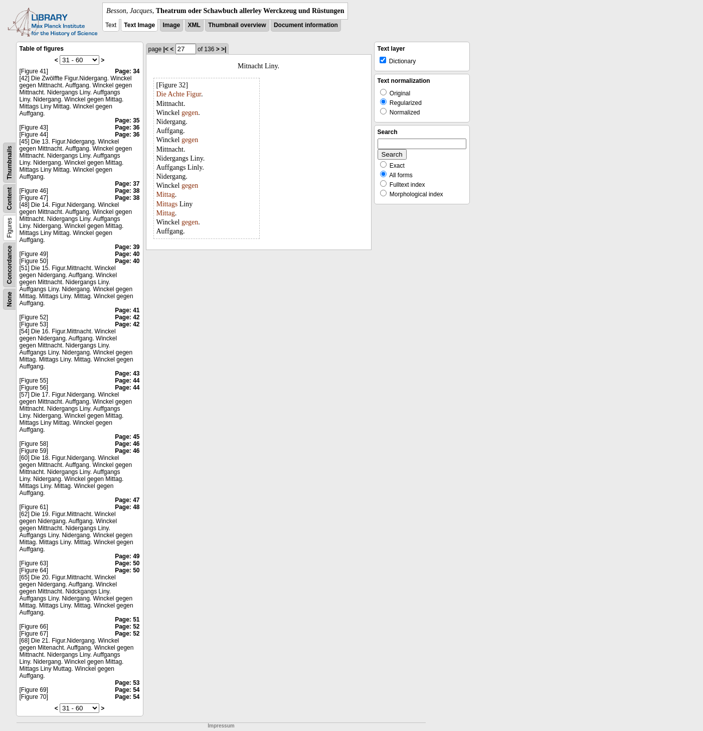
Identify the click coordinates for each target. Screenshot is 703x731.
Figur (193, 94)
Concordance (9, 265)
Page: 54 (127, 689)
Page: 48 (127, 507)
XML (194, 25)
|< (165, 49)
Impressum (221, 725)
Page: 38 (127, 190)
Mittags (167, 204)
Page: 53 (127, 682)
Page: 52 (127, 626)
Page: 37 (127, 183)
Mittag (165, 194)
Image (172, 25)
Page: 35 (127, 120)
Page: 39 (127, 247)
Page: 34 (127, 71)
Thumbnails (9, 162)
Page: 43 (127, 373)
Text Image (139, 25)
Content (9, 198)
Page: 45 (127, 436)
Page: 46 (127, 443)
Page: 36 (127, 127)
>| (223, 49)
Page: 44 (127, 380)
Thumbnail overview (237, 25)
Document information (306, 25)
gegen (190, 112)
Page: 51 (127, 619)
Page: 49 (127, 556)
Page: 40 (127, 254)
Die (161, 94)
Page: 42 (127, 317)
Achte (175, 94)
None (9, 299)
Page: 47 (127, 500)
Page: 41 (127, 310)
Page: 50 (127, 563)
